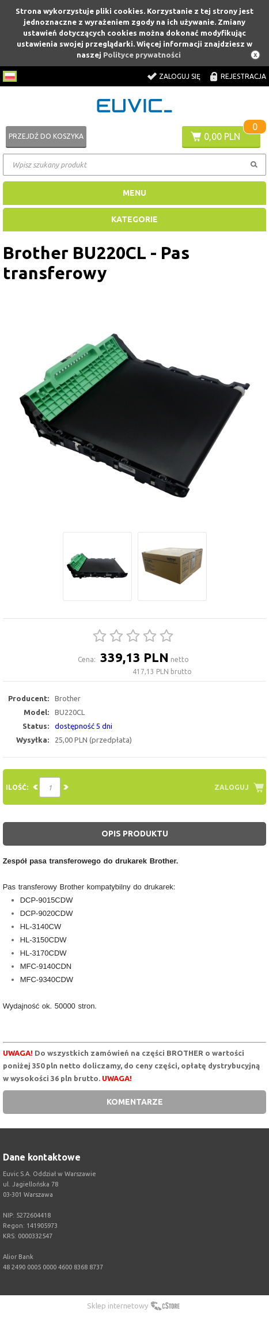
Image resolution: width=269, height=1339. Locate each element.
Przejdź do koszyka (46, 136)
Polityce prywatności (142, 55)
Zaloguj (231, 787)
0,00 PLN (222, 136)
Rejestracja (243, 76)
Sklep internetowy (117, 1306)
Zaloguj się (179, 76)
